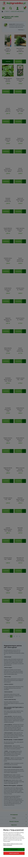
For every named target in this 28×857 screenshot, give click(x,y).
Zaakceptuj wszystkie (14, 853)
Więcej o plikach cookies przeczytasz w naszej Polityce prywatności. (12, 844)
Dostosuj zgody (14, 849)
